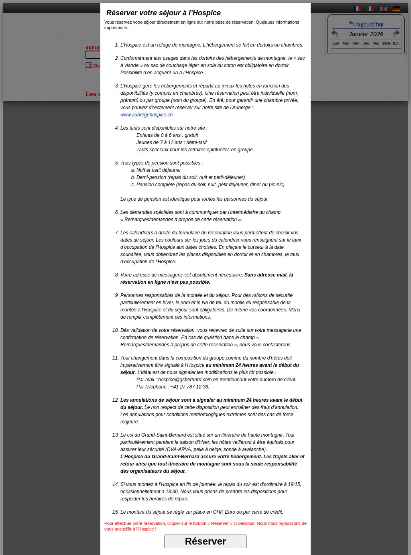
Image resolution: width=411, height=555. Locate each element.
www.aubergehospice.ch (146, 115)
